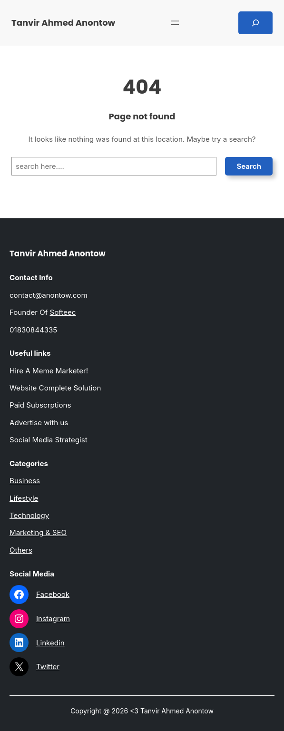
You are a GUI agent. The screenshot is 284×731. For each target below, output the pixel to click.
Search (248, 166)
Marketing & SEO (38, 532)
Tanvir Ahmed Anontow (63, 23)
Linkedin (50, 642)
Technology (29, 515)
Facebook (52, 594)
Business (25, 480)
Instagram (53, 618)
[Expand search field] (255, 22)
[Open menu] (175, 23)
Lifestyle (24, 498)
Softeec (63, 312)
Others (21, 550)
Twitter (47, 666)
